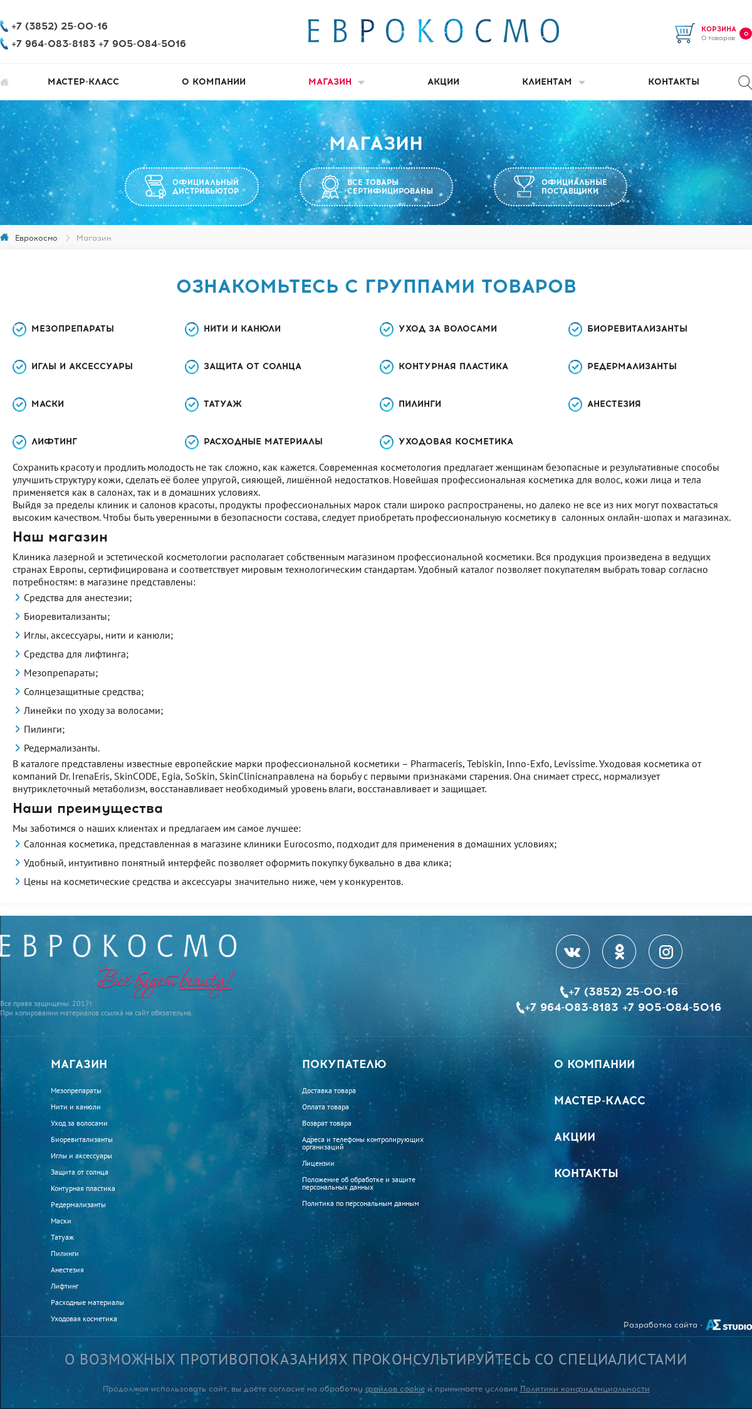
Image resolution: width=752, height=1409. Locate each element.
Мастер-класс (83, 81)
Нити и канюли (242, 328)
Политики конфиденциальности (585, 1389)
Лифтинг (54, 441)
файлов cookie (395, 1389)
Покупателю (344, 1064)
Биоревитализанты (637, 328)
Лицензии (318, 1163)
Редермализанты (632, 366)
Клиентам (553, 81)
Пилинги (420, 404)
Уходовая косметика (456, 441)
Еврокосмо (36, 238)
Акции (443, 81)
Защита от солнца (252, 366)
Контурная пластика (453, 366)
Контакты (673, 81)
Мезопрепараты (72, 328)
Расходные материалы (263, 441)
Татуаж (223, 404)
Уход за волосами (448, 328)
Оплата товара (325, 1107)
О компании (214, 81)
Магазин (336, 81)
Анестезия (614, 404)
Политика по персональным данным (360, 1203)
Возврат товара (327, 1123)
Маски (47, 404)
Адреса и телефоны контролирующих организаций (363, 1143)
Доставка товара (329, 1090)
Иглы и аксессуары (82, 366)
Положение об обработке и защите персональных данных (358, 1183)
